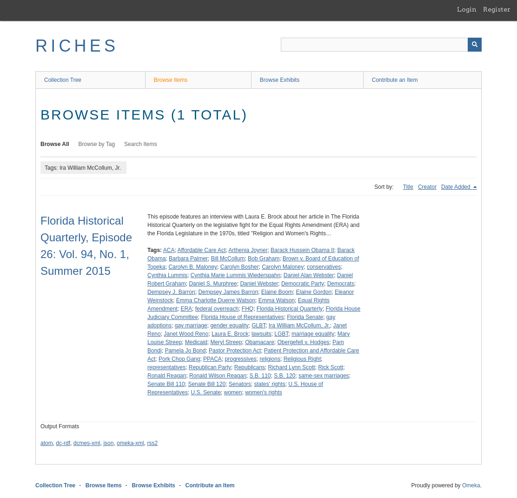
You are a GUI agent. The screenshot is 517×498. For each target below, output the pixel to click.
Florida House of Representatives (242, 317)
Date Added (456, 187)
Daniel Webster (259, 283)
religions (269, 359)
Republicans (249, 367)
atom (46, 443)
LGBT (281, 334)
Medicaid (196, 342)
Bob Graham (263, 258)
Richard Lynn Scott (291, 367)
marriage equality (313, 334)
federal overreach (217, 308)
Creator (427, 187)
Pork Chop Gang (179, 359)
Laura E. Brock (230, 334)
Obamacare (259, 342)
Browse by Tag (97, 144)
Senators (240, 384)
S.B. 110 (260, 375)
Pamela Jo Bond (185, 350)
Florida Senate (305, 317)
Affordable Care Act (202, 250)
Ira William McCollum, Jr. (299, 325)
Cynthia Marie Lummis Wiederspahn (235, 275)
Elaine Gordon (313, 292)
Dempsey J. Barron (171, 292)
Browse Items (171, 80)
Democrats (340, 283)
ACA (169, 250)
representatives (166, 367)
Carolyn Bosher (239, 267)
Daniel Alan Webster (309, 275)
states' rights (269, 384)
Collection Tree (62, 80)
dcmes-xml (86, 443)
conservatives (324, 267)
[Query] (381, 45)
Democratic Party (302, 283)
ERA (186, 308)
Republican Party (210, 367)
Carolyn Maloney (283, 267)
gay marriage (191, 325)
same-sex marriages (323, 375)
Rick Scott (330, 367)
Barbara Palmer (188, 258)
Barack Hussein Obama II (302, 250)
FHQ (247, 308)
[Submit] (475, 45)
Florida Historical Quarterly (290, 308)
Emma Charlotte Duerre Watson (215, 300)
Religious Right (302, 359)
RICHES (77, 45)
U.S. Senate (206, 392)
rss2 (152, 443)
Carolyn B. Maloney (192, 267)
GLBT (258, 325)
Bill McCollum (228, 258)
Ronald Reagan (166, 375)
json (108, 443)
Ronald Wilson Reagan (217, 375)
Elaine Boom (277, 292)
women (233, 392)
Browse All (54, 144)
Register (496, 9)
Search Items (140, 144)
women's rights (263, 392)
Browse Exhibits (279, 80)
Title (408, 187)
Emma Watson (276, 300)
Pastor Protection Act (235, 350)
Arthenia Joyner (247, 250)
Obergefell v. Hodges (304, 342)
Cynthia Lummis (167, 275)
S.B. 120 (284, 375)
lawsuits (262, 334)
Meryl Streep (226, 342)
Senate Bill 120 (206, 384)
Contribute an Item (395, 80)
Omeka (471, 485)
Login (467, 9)
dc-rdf (63, 443)
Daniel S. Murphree (213, 283)
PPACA (212, 359)
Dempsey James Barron (228, 292)
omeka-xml (130, 443)
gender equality (229, 325)
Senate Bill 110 (166, 384)
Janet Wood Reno (186, 334)
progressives (241, 359)
